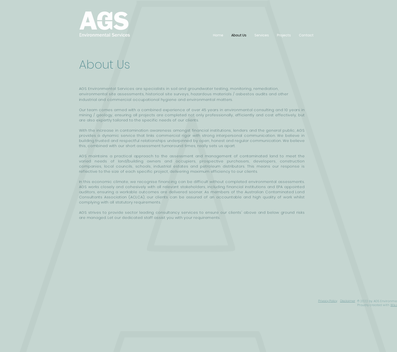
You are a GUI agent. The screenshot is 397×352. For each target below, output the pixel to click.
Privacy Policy (327, 301)
